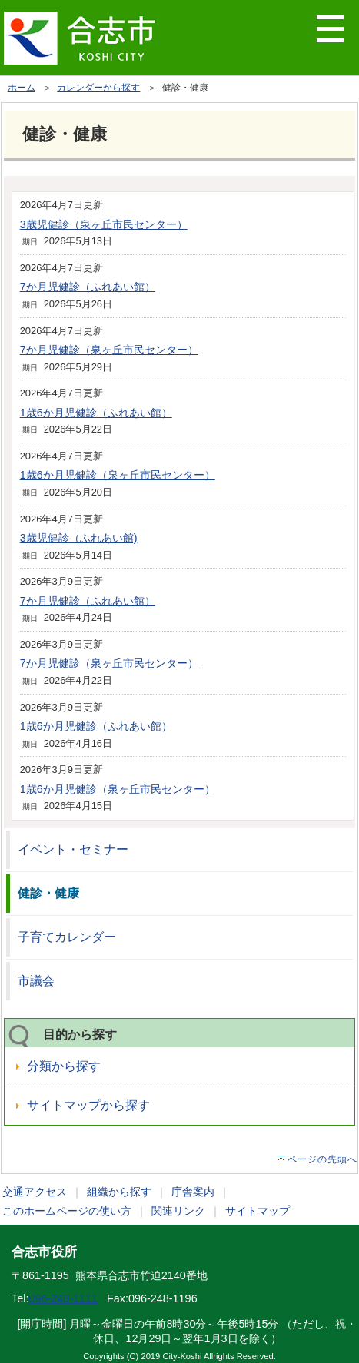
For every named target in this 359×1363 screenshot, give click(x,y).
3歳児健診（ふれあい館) (79, 538)
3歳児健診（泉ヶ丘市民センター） (104, 224)
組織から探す (119, 1192)
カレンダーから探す (98, 87)
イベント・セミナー (73, 849)
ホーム (21, 87)
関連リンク (178, 1211)
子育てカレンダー (67, 936)
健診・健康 (48, 893)
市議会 (36, 980)
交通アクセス (34, 1192)
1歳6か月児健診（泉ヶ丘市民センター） (117, 475)
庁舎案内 (192, 1192)
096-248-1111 (63, 1298)
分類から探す (64, 1066)
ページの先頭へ (322, 1159)
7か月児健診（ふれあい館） (87, 286)
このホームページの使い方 (66, 1211)
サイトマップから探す (88, 1105)
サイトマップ (257, 1211)
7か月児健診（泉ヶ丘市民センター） (109, 349)
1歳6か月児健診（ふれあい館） (96, 412)
